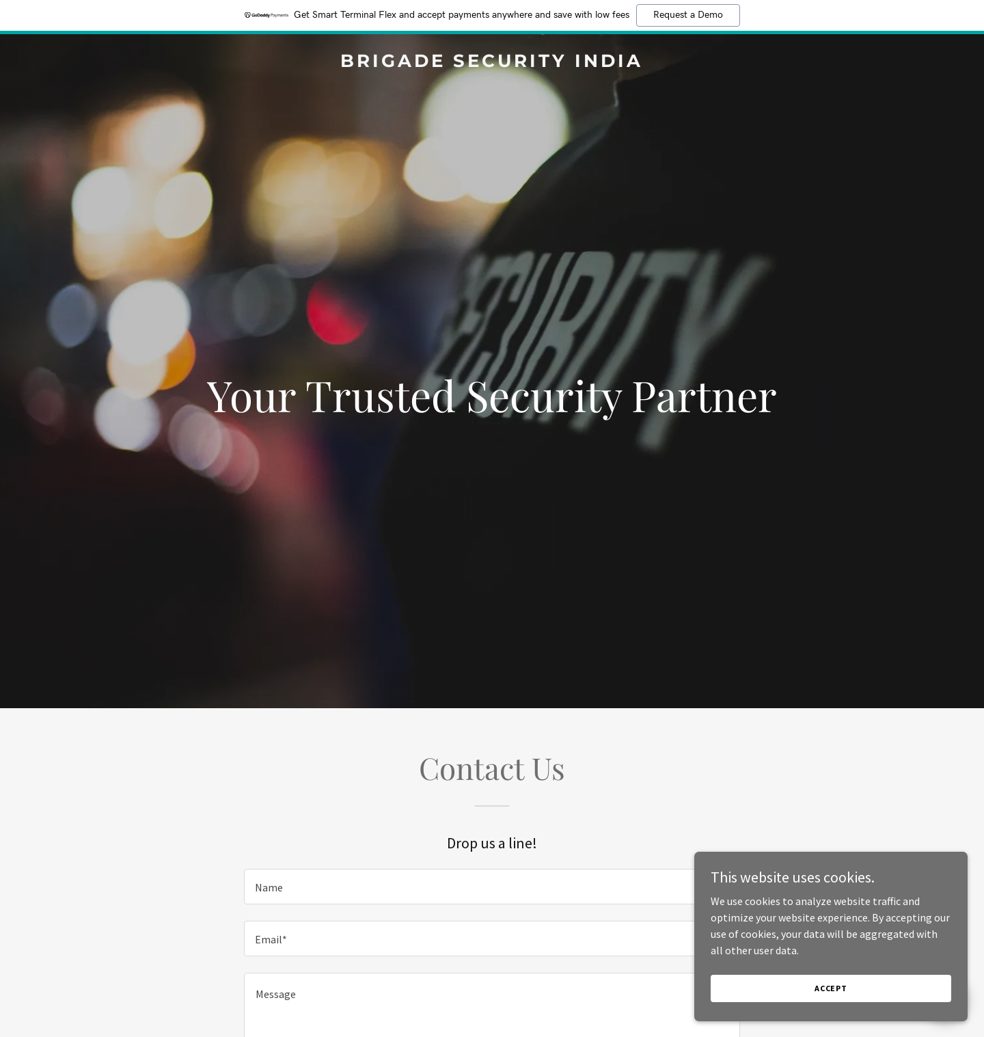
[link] (492, 63)
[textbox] (491, 886)
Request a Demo (688, 15)
